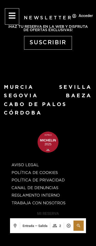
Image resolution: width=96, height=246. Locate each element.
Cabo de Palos (35, 104)
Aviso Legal (25, 165)
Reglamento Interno (36, 195)
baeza (79, 95)
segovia (21, 95)
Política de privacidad (38, 180)
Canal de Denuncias (35, 188)
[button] (78, 226)
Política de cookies (35, 172)
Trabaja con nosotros (39, 203)
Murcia (19, 87)
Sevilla (75, 87)
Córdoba (23, 113)
